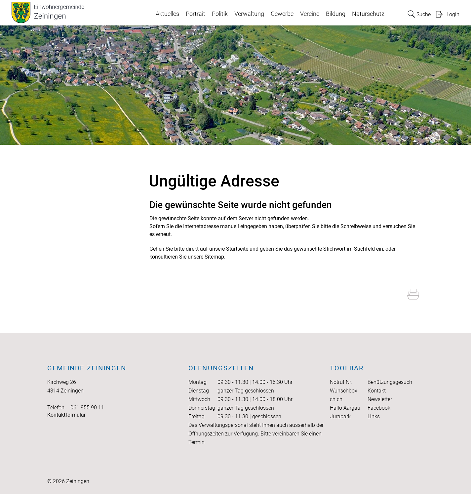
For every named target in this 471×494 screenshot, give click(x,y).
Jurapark (340, 416)
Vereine (309, 14)
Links (374, 416)
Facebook (379, 408)
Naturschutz (368, 14)
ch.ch (336, 399)
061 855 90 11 (87, 407)
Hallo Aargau (345, 408)
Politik (220, 14)
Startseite (237, 249)
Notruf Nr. (341, 382)
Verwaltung (249, 14)
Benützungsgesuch (390, 382)
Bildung (335, 14)
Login (453, 14)
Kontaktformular (66, 415)
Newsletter (380, 399)
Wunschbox (343, 391)
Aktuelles (167, 14)
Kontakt (377, 391)
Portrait (195, 14)
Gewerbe (282, 14)
